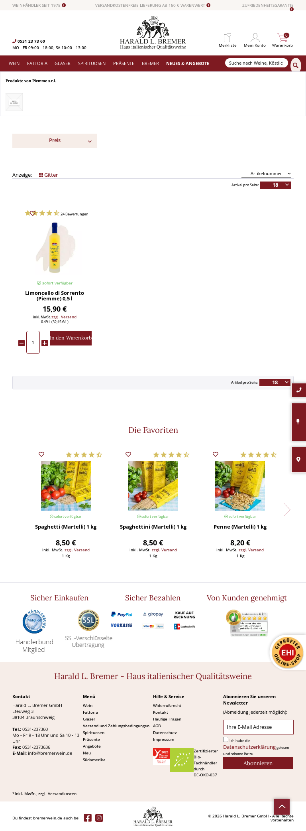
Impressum (163, 739)
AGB (157, 725)
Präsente (91, 739)
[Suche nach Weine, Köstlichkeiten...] (256, 63)
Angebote (92, 746)
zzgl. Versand (63, 317)
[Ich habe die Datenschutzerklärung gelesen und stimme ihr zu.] (225, 739)
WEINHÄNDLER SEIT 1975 (39, 5)
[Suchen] (295, 66)
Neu (87, 753)
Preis (55, 140)
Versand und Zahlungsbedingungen (116, 725)
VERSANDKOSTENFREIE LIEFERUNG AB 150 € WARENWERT (152, 5)
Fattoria (90, 712)
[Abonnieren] (258, 763)
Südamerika (94, 759)
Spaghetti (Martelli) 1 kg (65, 527)
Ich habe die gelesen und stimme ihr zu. (256, 747)
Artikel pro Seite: (245, 185)
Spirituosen (93, 732)
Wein (87, 705)
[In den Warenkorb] (71, 338)
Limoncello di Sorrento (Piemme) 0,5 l (54, 296)
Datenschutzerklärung (249, 747)
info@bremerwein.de (50, 753)
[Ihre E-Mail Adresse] (258, 727)
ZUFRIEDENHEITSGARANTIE (268, 7)
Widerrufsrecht (167, 705)
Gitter (48, 175)
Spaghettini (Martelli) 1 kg (153, 527)
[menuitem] (227, 37)
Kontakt (160, 712)
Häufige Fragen (167, 719)
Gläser (89, 719)
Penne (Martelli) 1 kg (240, 527)
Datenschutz (165, 732)
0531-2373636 (36, 747)
